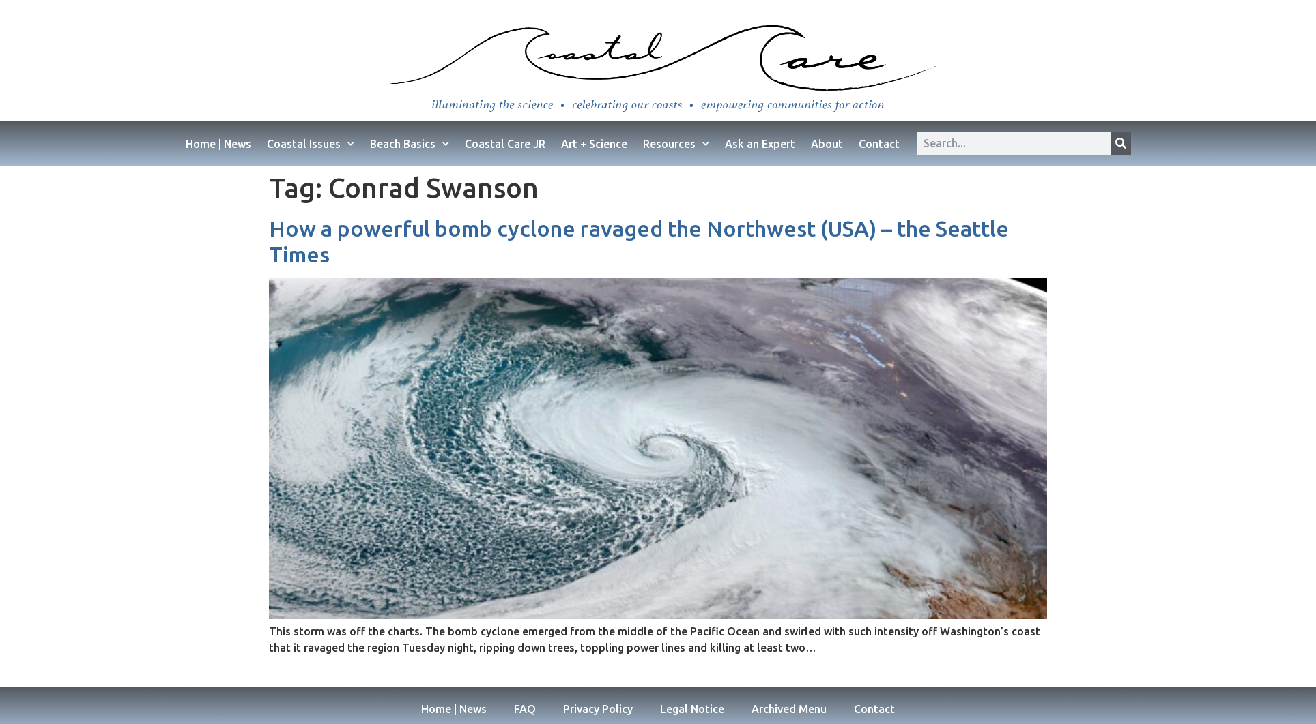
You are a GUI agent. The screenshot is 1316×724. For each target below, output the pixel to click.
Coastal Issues (310, 143)
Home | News (218, 144)
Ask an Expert (760, 144)
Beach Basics (409, 143)
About (827, 144)
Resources (676, 143)
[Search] (1121, 143)
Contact (879, 144)
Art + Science (594, 144)
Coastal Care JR (505, 144)
